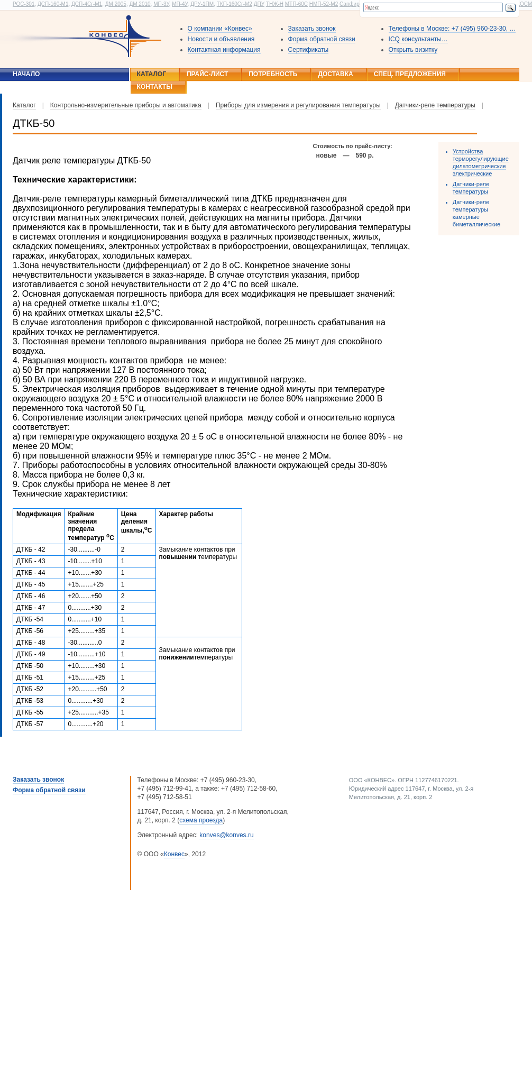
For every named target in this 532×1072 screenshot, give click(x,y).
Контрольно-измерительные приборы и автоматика (125, 105)
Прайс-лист (207, 74)
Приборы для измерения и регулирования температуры (298, 105)
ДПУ (259, 4)
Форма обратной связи (321, 39)
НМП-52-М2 (323, 4)
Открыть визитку (413, 49)
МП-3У (161, 4)
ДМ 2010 (139, 4)
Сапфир (350, 4)
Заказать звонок (312, 28)
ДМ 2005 (115, 4)
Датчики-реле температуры (435, 105)
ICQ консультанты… (418, 39)
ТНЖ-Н (274, 4)
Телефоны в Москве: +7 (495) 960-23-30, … (452, 28)
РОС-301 (23, 4)
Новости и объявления (221, 39)
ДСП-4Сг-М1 (86, 4)
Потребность (273, 74)
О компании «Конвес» (220, 28)
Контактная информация (224, 49)
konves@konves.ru (226, 835)
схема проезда (201, 820)
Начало (26, 74)
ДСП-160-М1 (53, 4)
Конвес (174, 854)
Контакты (154, 86)
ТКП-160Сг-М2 (234, 4)
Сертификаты (308, 49)
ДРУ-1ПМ (202, 4)
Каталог (151, 74)
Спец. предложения (410, 74)
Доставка (335, 74)
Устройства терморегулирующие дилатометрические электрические (481, 162)
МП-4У (179, 4)
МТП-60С (296, 4)
